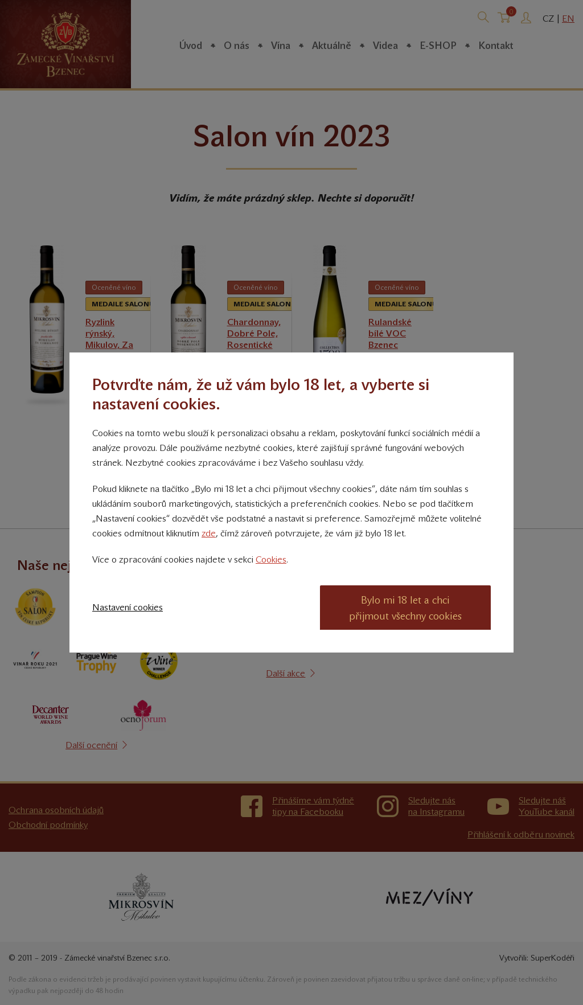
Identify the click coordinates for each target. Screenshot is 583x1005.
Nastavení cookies (127, 607)
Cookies (271, 559)
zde (209, 533)
